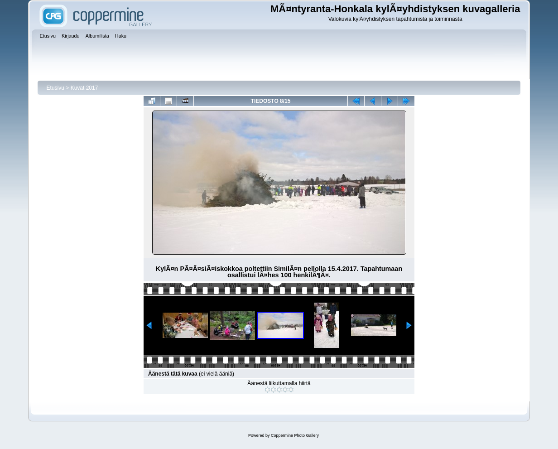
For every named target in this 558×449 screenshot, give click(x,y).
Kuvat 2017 (84, 88)
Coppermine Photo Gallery (295, 435)
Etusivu (55, 88)
